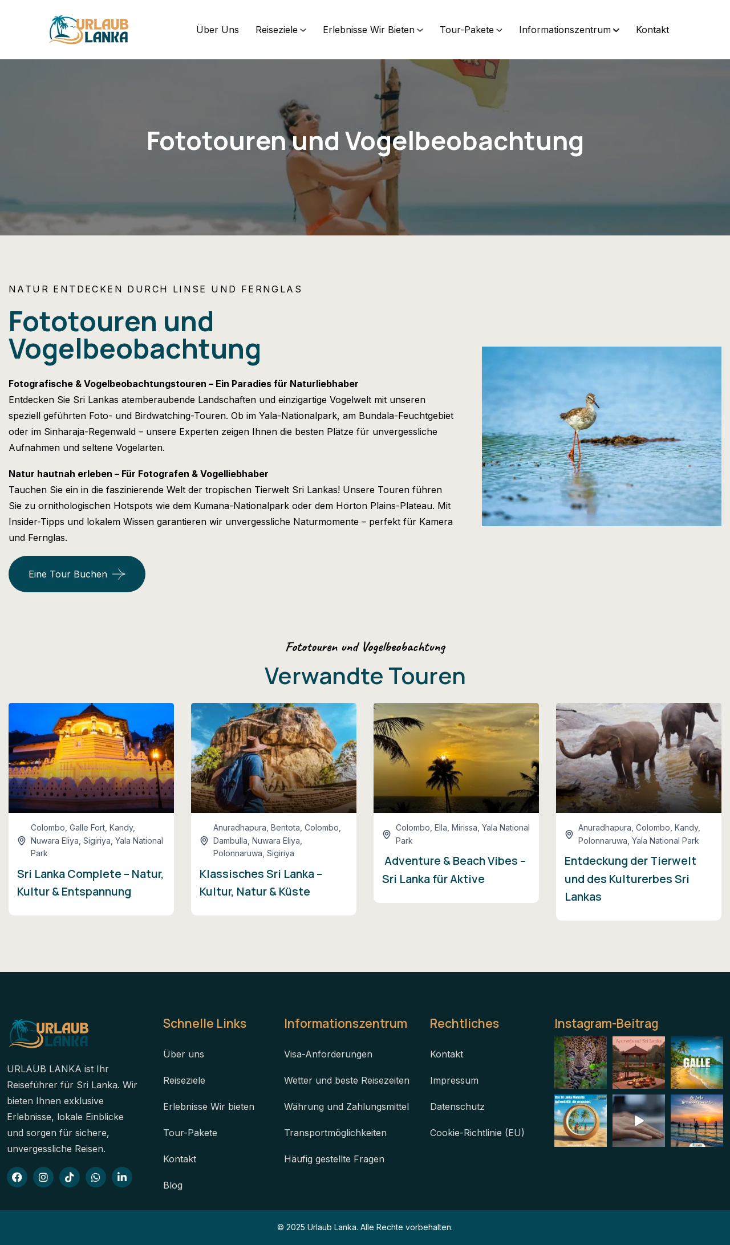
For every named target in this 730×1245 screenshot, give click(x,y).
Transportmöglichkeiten (335, 1132)
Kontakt (652, 29)
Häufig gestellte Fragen (334, 1159)
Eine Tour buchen (68, 574)
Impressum (454, 1080)
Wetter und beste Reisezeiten (346, 1080)
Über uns (217, 29)
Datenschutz (457, 1106)
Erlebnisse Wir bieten (369, 29)
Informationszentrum (565, 29)
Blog (172, 1185)
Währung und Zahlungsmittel (346, 1106)
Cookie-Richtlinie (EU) (477, 1132)
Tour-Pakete (467, 29)
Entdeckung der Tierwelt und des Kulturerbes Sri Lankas (630, 878)
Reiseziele (277, 29)
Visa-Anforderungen (328, 1054)
